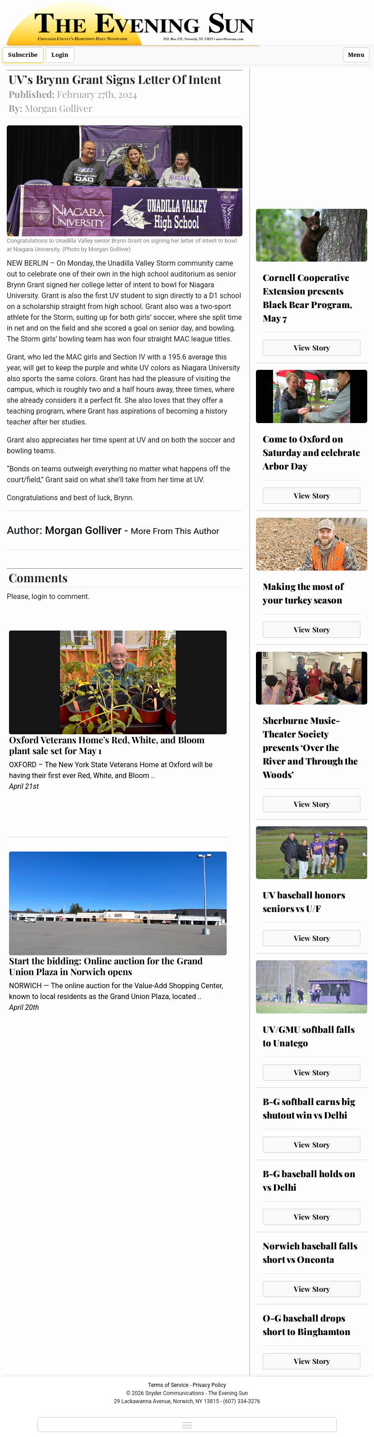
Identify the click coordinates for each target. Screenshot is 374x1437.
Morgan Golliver (84, 530)
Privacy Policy (209, 1385)
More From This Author (175, 531)
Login (59, 54)
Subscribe (22, 54)
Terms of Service (168, 1385)
